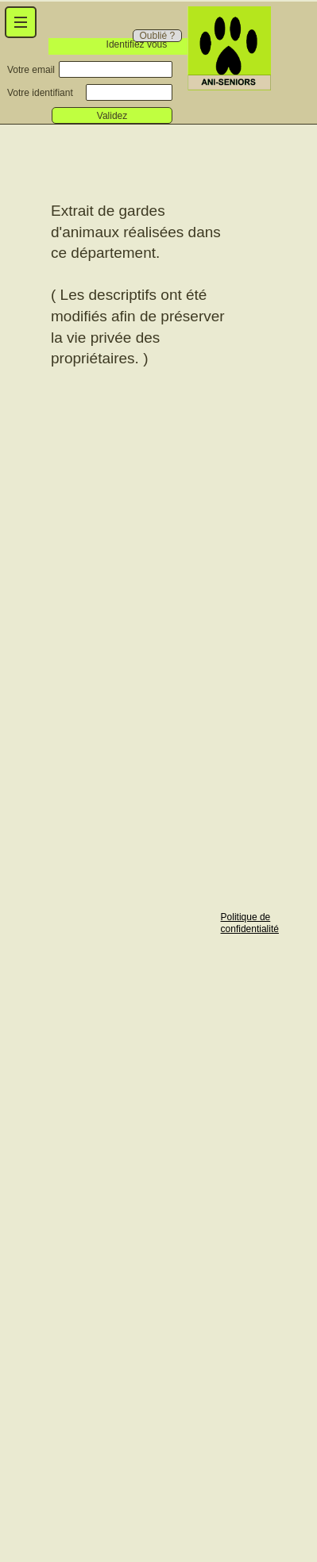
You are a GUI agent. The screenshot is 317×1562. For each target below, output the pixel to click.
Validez (112, 115)
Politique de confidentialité (250, 923)
